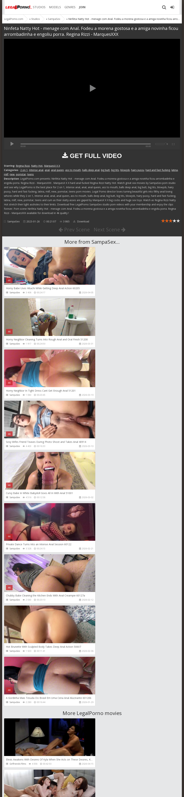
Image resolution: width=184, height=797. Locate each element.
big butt (105, 170)
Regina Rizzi (23, 165)
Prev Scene (74, 229)
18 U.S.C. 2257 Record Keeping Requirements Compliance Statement (118, 790)
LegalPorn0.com (30, 790)
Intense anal (36, 170)
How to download (55, 780)
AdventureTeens (107, 610)
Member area (29, 780)
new (12, 174)
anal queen (57, 170)
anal (47, 170)
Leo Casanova (17, 610)
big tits (115, 170)
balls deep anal (91, 170)
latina (174, 170)
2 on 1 (24, 170)
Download (81, 221)
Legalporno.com (16, 7)
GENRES (68, 7)
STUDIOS (37, 7)
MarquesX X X (52, 165)
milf (6, 174)
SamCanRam (105, 661)
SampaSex (13, 221)
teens (30, 174)
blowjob (125, 170)
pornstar (21, 174)
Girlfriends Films (18, 558)
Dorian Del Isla (17, 712)
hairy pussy (137, 170)
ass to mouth (73, 170)
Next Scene (109, 229)
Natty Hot (37, 165)
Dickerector (105, 558)
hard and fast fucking (158, 170)
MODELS (53, 7)
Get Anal (103, 712)
